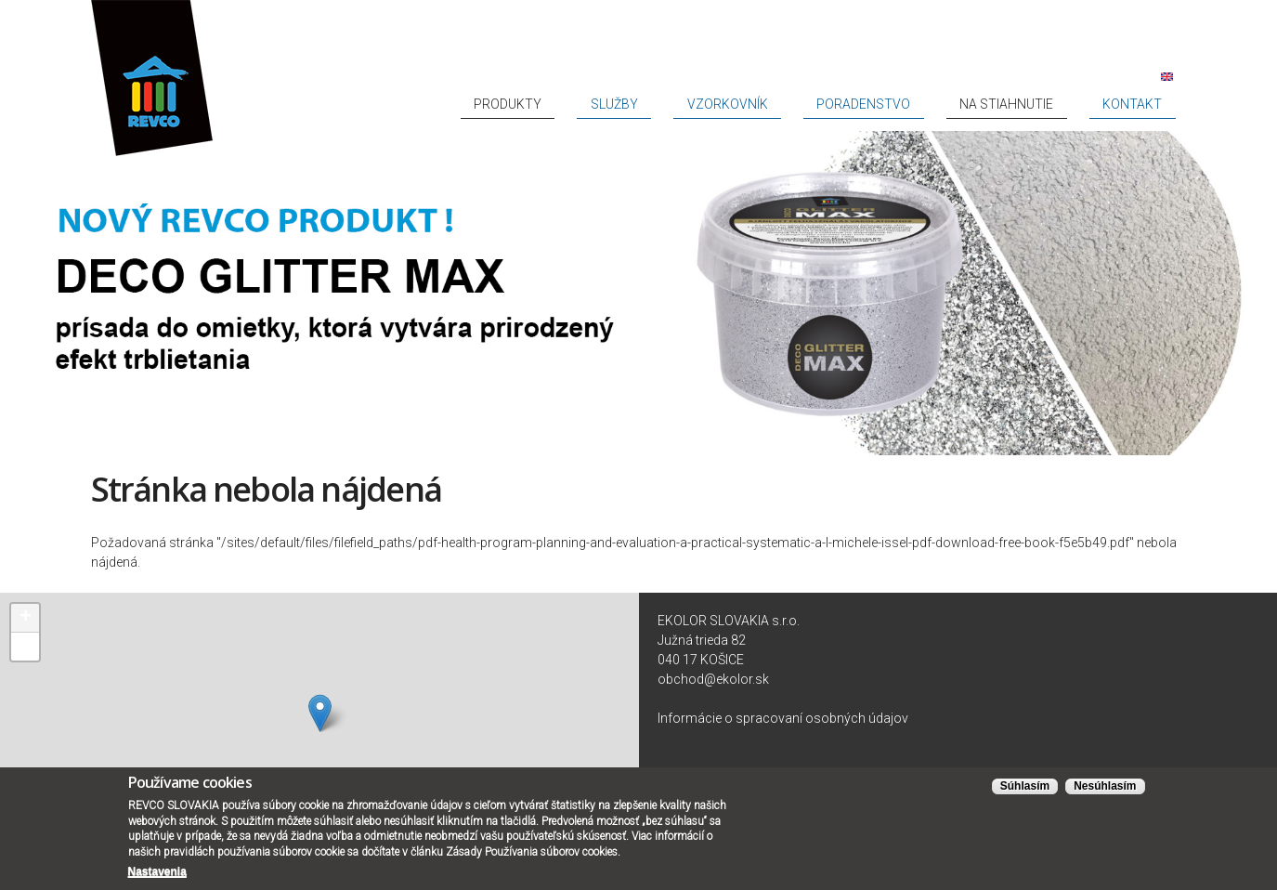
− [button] (26, 647)
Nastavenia (157, 871)
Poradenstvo (957, 104)
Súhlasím (1024, 785)
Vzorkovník (860, 104)
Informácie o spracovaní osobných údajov (783, 718)
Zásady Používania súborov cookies (532, 851)
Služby (782, 104)
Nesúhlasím (1105, 785)
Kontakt (1150, 104)
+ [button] (26, 618)
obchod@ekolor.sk (713, 679)
